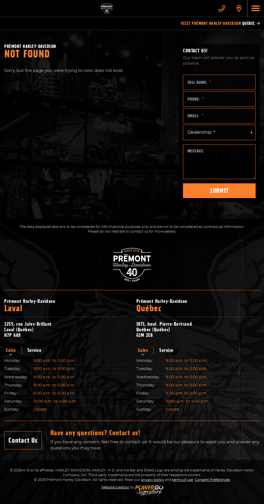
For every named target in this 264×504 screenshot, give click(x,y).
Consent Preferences (212, 479)
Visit (220, 23)
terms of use (182, 479)
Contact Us (23, 440)
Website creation (115, 487)
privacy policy (152, 479)
